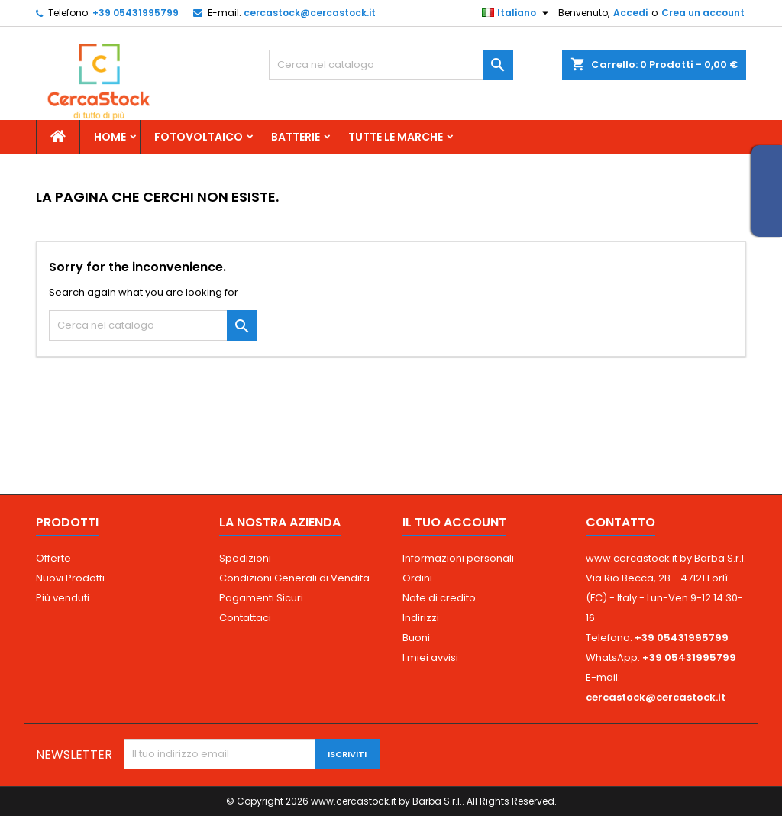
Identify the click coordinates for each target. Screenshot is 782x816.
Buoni (416, 637)
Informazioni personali (458, 558)
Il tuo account (454, 522)
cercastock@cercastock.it (310, 12)
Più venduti (62, 598)
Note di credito (439, 598)
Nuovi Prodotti (70, 578)
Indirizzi (420, 617)
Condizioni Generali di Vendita (294, 578)
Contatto (620, 522)
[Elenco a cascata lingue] (517, 13)
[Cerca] (391, 65)
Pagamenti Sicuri (261, 598)
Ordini (417, 578)
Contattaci (245, 617)
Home (110, 136)
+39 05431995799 (135, 12)
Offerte (53, 558)
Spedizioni (245, 558)
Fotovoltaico (198, 136)
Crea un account (703, 12)
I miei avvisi (430, 657)
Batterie (295, 136)
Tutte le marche (395, 136)
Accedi (630, 12)
